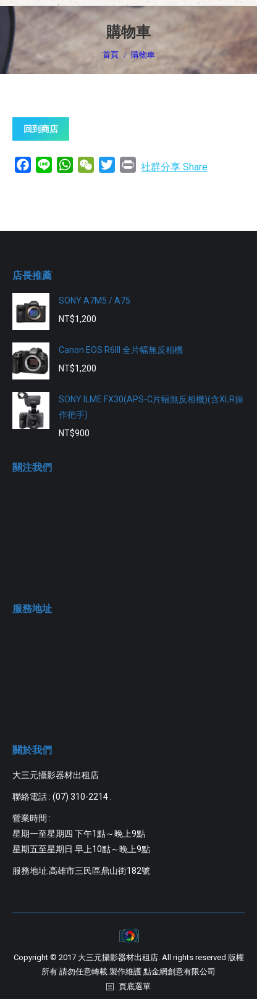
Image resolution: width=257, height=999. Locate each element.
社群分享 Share (174, 167)
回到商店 (40, 129)
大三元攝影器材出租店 (118, 957)
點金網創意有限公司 (179, 971)
